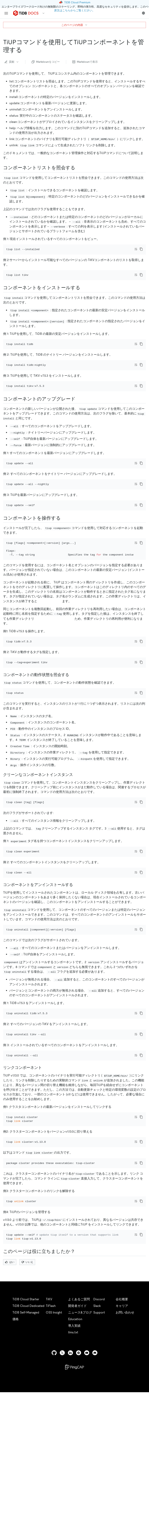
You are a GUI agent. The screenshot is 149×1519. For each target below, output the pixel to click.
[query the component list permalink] (78, 167)
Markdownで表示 (85, 61)
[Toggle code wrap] (136, 249)
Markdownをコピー (46, 61)
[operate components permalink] (64, 560)
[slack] (78, 1480)
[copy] (141, 249)
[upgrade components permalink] (78, 425)
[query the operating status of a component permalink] (72, 732)
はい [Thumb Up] (9, 1388)
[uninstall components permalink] (76, 964)
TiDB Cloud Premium (77, 2)
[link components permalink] (45, 1168)
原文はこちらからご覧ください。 (74, 10)
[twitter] (62, 1480)
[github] (54, 1480)
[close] (141, 1492)
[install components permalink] (83, 298)
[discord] (95, 1480)
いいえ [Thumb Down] (27, 1388)
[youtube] (87, 1480)
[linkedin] (70, 1480)
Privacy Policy (85, 1511)
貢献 (12, 61)
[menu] (6, 13)
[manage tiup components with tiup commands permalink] (25, 50)
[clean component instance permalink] (76, 838)
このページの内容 (74, 24)
